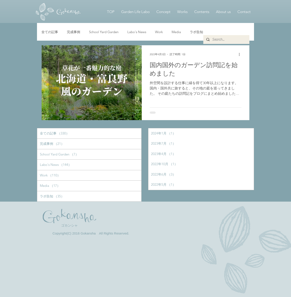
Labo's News (136, 32)
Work (159, 32)
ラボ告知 (196, 32)
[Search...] (226, 39)
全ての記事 (49, 32)
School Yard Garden (103, 32)
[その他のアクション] (240, 54)
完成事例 (73, 32)
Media (176, 32)
